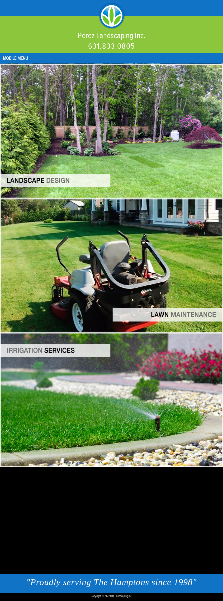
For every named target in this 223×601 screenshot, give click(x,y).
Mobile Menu (15, 58)
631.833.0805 (111, 46)
